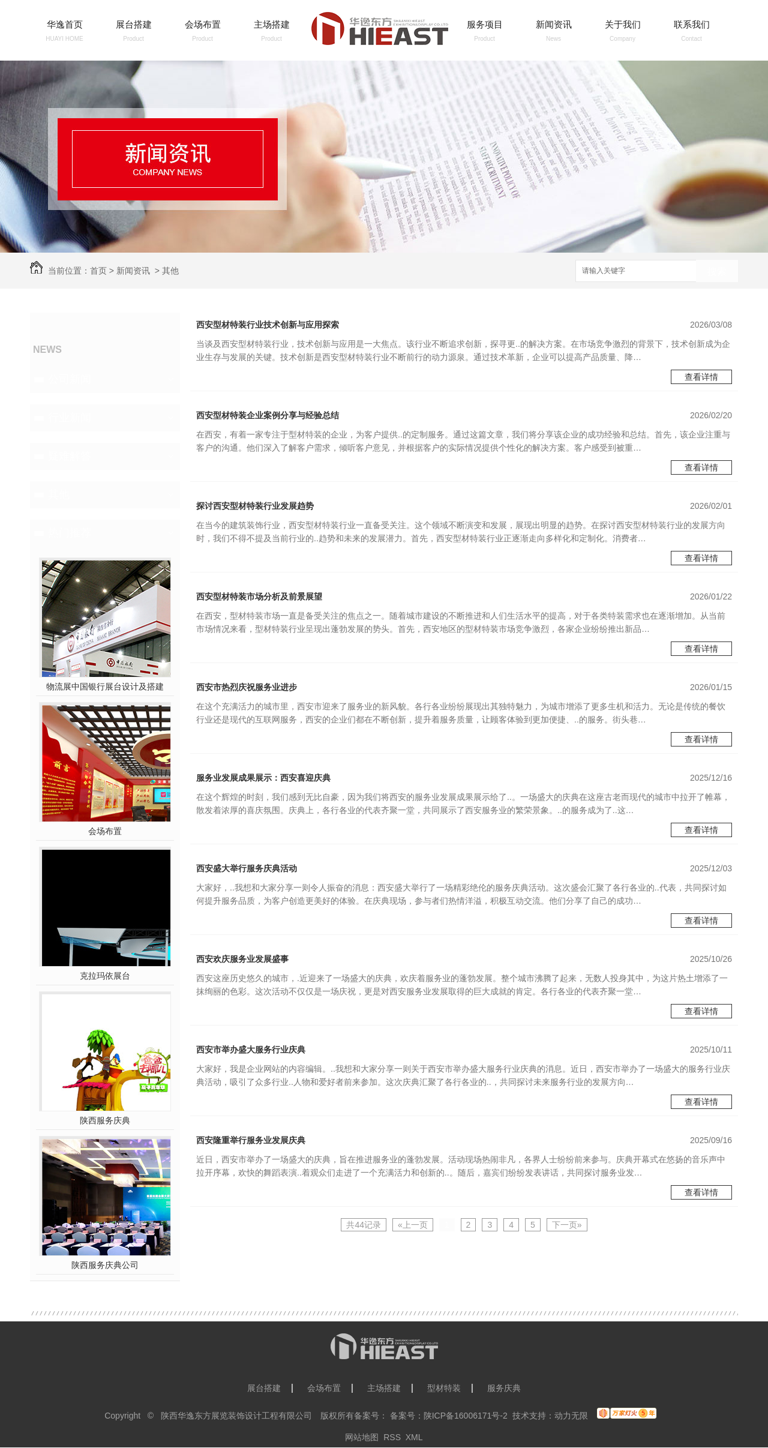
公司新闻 (69, 379)
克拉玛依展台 (105, 976)
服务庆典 (504, 1388)
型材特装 (444, 1388)
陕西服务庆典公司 (105, 1265)
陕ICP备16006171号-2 (466, 1415)
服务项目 (485, 24)
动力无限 (571, 1415)
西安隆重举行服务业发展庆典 (250, 1140)
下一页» (567, 1225)
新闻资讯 (554, 24)
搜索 (717, 271)
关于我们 (623, 24)
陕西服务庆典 (105, 1120)
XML (414, 1437)
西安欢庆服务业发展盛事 (242, 959)
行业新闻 (69, 418)
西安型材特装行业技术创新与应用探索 (267, 324)
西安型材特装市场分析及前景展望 (259, 596)
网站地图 (362, 1437)
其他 (170, 270)
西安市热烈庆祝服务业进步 (246, 687)
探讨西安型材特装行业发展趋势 (255, 506)
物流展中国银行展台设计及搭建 (105, 686)
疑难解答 (69, 456)
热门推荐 (69, 533)
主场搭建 (272, 24)
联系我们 (692, 24)
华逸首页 (65, 24)
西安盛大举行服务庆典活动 (246, 868)
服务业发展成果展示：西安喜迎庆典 (263, 778)
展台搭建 (134, 24)
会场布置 (203, 24)
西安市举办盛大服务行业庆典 (250, 1049)
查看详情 (701, 377)
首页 (98, 270)
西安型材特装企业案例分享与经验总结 (267, 415)
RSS (392, 1437)
